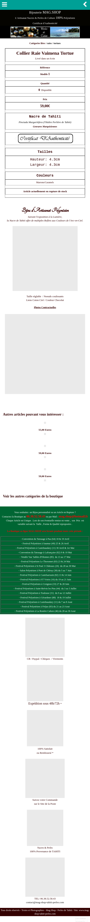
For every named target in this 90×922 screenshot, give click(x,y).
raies (49, 43)
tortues (57, 43)
